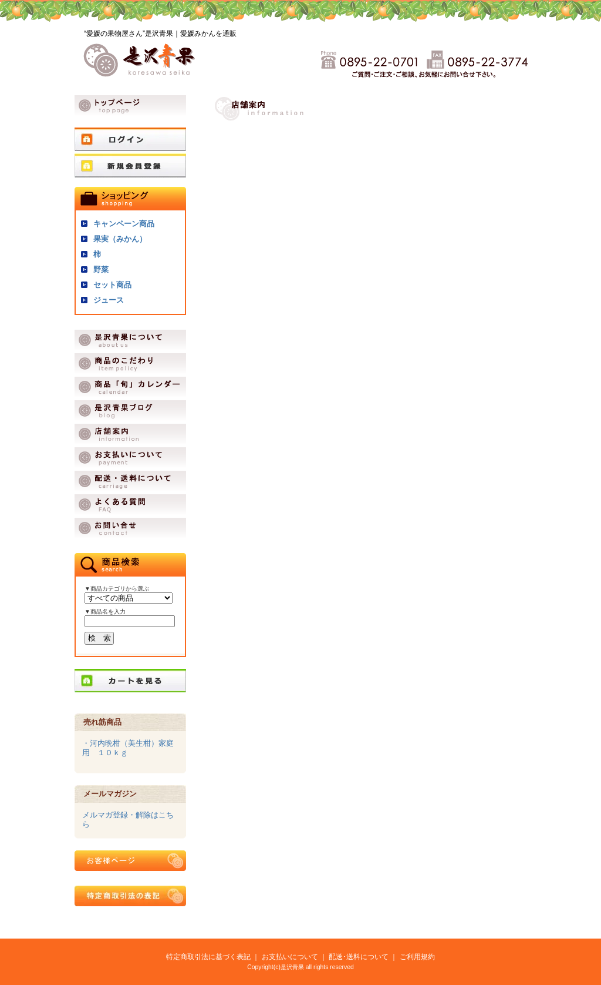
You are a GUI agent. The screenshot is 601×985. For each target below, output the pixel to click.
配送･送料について (359, 956)
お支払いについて (290, 956)
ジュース (108, 300)
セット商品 (112, 284)
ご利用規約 (417, 956)
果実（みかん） (120, 238)
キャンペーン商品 (123, 223)
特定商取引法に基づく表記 (208, 956)
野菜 (101, 269)
